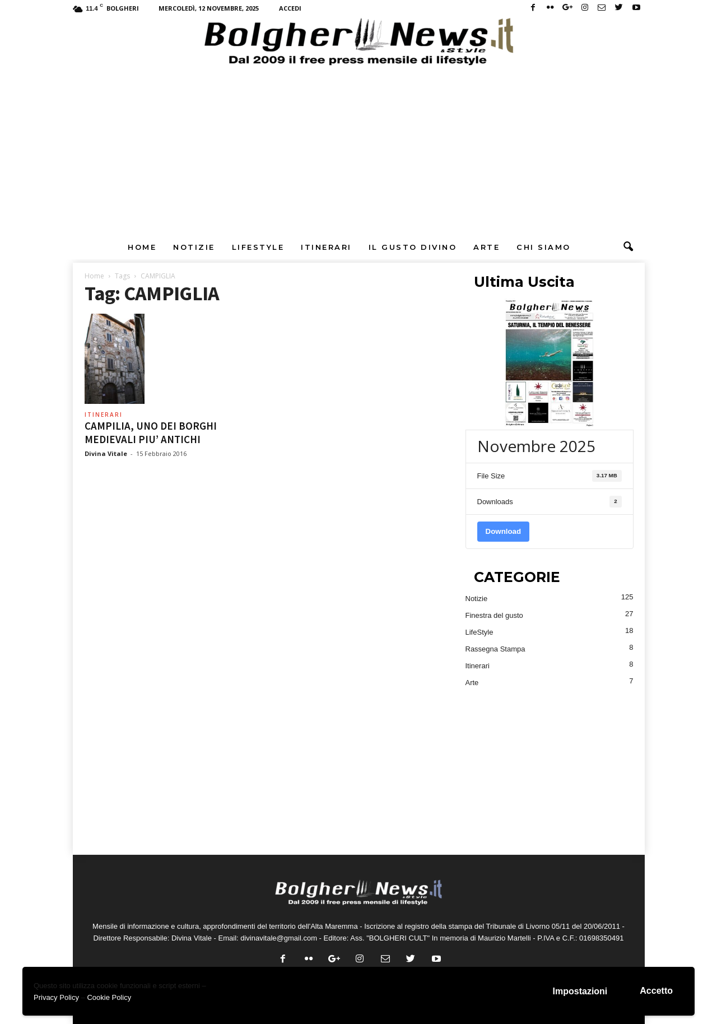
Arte (486, 247)
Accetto (656, 990)
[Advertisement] (358, 150)
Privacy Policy (56, 997)
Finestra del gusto (494, 615)
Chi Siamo (543, 247)
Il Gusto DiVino (413, 247)
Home (142, 247)
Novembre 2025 (536, 446)
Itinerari (326, 247)
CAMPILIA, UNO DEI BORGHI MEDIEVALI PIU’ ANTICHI (151, 432)
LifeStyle (258, 247)
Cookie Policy (109, 997)
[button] (628, 247)
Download (504, 531)
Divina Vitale (106, 453)
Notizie (194, 247)
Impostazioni (580, 991)
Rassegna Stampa (495, 649)
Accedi (290, 8)
